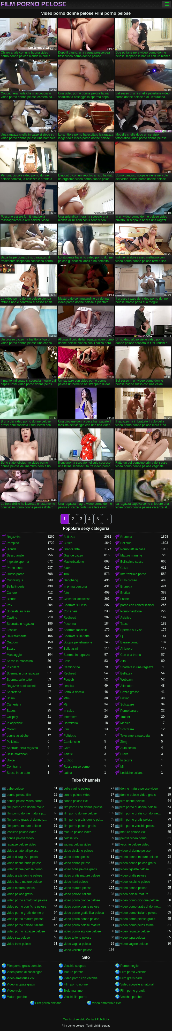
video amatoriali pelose (23, 850)
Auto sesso (128, 748)
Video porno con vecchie (81, 978)
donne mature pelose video (139, 788)
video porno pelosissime (137, 925)
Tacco (124, 624)
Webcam (126, 679)
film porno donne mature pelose (27, 813)
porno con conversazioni (137, 605)
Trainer (125, 717)
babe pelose (15, 788)
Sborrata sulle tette (77, 636)
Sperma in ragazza (77, 655)
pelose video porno (133, 838)
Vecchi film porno (75, 997)
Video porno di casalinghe (24, 972)
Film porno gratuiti (132, 990)
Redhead (70, 617)
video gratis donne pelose (24, 875)
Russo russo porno (77, 766)
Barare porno (129, 642)
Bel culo (125, 543)
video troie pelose (19, 944)
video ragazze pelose (134, 931)
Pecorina (70, 624)
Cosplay (12, 717)
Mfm (67, 698)
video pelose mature (134, 894)
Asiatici (68, 754)
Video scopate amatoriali (137, 984)
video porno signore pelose (82, 931)
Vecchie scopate (75, 966)
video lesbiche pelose (135, 882)
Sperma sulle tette (19, 679)
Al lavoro (126, 648)
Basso (11, 648)
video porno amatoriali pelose (27, 900)
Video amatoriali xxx (20, 978)
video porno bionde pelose (82, 900)
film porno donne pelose (80, 813)
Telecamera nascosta (134, 735)
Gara (67, 748)
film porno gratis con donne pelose (140, 813)
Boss (67, 661)
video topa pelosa (132, 937)
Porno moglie (129, 966)
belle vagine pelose (77, 788)
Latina (68, 773)
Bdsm (11, 698)
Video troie (14, 990)
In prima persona (75, 586)
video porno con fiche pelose (26, 906)
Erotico (68, 760)
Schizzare (127, 704)
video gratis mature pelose (82, 875)
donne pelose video (77, 795)
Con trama (14, 766)
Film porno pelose (33, 4)
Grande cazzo (73, 555)
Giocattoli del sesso (77, 599)
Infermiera (71, 717)
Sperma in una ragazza (23, 673)
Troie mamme (73, 990)
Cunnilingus (15, 580)
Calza (124, 568)
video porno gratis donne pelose (27, 913)
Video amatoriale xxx (106, 1003)
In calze (69, 711)
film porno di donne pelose (138, 807)
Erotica (125, 593)
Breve (124, 754)
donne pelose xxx (76, 801)
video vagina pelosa (77, 944)
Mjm (67, 704)
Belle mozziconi (17, 754)
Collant (11, 729)
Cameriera (14, 704)
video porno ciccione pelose (139, 900)
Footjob (69, 679)
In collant (13, 667)
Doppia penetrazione (78, 642)
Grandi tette (72, 549)
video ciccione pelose (78, 850)
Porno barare (129, 711)
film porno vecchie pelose (137, 826)
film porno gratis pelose (136, 819)
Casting (12, 617)
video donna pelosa (77, 857)
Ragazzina (14, 537)
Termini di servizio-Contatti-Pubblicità (86, 1019)
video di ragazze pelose (23, 857)
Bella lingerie (16, 586)
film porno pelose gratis (80, 826)
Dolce (11, 760)
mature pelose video (78, 832)
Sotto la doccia (74, 692)
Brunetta (126, 537)
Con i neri (70, 611)
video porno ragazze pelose (26, 931)
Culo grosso (128, 580)
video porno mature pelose (25, 919)
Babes (11, 711)
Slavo (67, 568)
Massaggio (14, 655)
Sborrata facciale (75, 630)
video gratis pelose (133, 875)
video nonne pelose (133, 888)
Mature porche (74, 972)
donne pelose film (19, 795)
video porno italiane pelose (138, 913)
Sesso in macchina (20, 661)
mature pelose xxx (132, 832)
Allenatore (127, 686)
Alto (66, 593)
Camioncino (72, 667)
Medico (125, 723)
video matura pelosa (21, 888)
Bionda (11, 549)
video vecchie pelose (78, 950)
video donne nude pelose (24, 863)
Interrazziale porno (133, 574)
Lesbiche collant (131, 773)
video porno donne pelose (81, 906)
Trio (66, 574)
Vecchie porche (130, 997)
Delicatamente (17, 636)
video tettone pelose (77, 937)
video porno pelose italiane (25, 925)
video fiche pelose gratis (80, 869)
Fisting (124, 698)
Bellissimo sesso (131, 561)
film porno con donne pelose (83, 807)
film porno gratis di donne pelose (27, 819)
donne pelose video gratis (138, 795)
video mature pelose (78, 888)
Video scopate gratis (21, 984)
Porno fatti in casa (132, 549)
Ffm (66, 729)
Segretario (14, 692)
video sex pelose (18, 937)
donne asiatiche (17, 735)
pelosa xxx (71, 838)
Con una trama (130, 655)
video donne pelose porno (24, 869)
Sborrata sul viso (75, 605)
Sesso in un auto (18, 773)
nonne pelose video (20, 838)
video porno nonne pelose (81, 919)
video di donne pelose (135, 850)
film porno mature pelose (24, 826)
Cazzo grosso (129, 692)
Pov (9, 605)
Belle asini (71, 648)
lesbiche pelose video (21, 832)
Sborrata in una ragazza (136, 667)
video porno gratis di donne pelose (140, 906)
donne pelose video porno (24, 801)
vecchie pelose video (134, 844)
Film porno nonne (76, 984)
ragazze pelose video (21, 844)
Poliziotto (70, 735)
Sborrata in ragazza (20, 624)
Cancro (12, 593)
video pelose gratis (20, 894)
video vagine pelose (134, 944)
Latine (124, 599)
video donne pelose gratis (138, 863)
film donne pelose (132, 801)
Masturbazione (74, 561)
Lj (121, 636)
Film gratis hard (131, 978)
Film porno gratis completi (24, 966)
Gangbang (71, 580)
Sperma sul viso (131, 630)
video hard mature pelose (24, 882)
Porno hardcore (131, 611)
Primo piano (15, 568)
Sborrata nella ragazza (22, 748)
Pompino (13, 543)
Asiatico (125, 617)
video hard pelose (76, 882)
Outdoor (12, 642)
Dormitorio (71, 723)
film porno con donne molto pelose (27, 807)
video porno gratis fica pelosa (84, 913)
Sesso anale (15, 555)
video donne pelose (77, 863)
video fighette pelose (134, 869)
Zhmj (123, 742)
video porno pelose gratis (137, 919)
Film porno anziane (48, 1003)
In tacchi (126, 760)
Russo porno (15, 574)
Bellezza (69, 537)
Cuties (68, 543)
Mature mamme (131, 555)
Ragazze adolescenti (21, 686)
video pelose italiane (78, 894)
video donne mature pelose (139, 857)
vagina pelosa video (77, 844)
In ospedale (15, 723)
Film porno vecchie (133, 972)
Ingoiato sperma (18, 561)
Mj (122, 766)
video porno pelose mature (82, 925)
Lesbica (12, 630)
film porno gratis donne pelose (84, 819)
